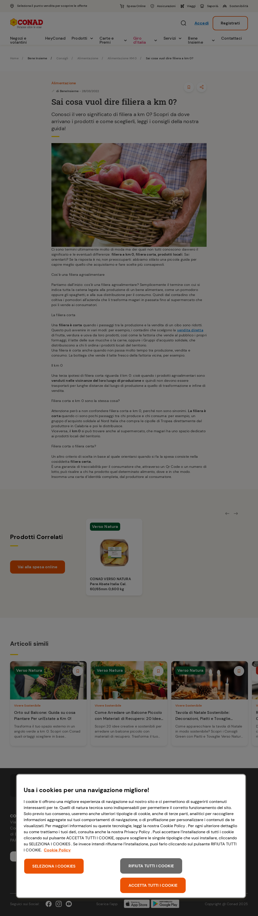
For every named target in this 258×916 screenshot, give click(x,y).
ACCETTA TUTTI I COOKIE (152, 885)
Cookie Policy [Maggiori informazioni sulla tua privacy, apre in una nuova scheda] (57, 850)
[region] (131, 836)
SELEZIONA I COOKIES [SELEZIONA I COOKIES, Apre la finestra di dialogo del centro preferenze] (54, 866)
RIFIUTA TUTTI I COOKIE (151, 866)
